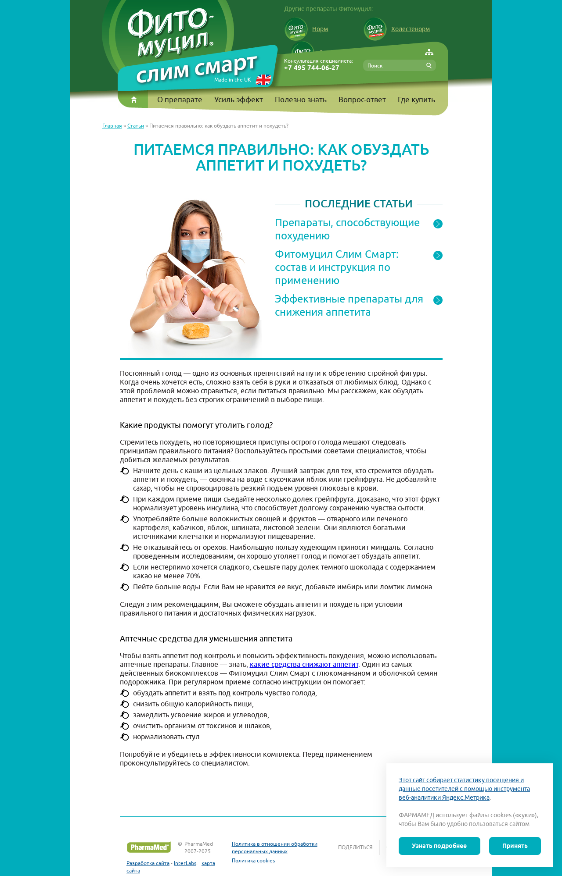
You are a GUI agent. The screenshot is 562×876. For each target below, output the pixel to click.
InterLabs (185, 863)
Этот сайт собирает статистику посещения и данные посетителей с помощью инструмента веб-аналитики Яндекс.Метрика (464, 788)
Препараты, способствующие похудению (347, 229)
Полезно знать (301, 99)
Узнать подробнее (439, 845)
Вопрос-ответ (362, 99)
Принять (515, 845)
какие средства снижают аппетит (304, 664)
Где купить (416, 99)
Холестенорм (396, 29)
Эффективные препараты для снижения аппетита (349, 305)
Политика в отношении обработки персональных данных (274, 847)
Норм (306, 29)
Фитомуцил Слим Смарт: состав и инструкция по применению (337, 267)
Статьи (135, 125)
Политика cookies (253, 860)
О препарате (179, 99)
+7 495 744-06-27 (311, 68)
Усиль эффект (238, 99)
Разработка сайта (147, 863)
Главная (112, 125)
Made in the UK (232, 79)
